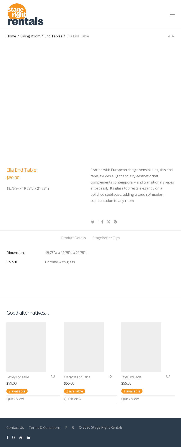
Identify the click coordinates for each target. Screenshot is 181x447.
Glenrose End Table (77, 377)
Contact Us (15, 427)
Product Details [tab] (73, 237)
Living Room (30, 36)
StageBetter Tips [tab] (106, 237)
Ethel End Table (131, 377)
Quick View (15, 399)
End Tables (53, 36)
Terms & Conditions (45, 427)
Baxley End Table (17, 377)
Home (11, 36)
